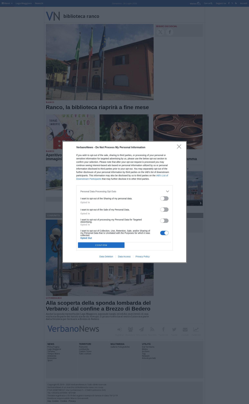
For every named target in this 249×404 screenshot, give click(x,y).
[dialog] (124, 202)
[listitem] (124, 191)
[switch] (164, 198)
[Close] (180, 148)
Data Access (124, 256)
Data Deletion (106, 256)
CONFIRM (101, 245)
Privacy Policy (143, 256)
